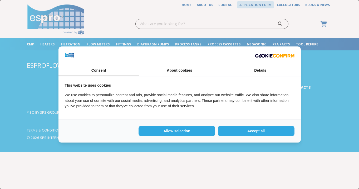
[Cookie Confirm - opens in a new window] (274, 56)
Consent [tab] (98, 70)
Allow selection (177, 131)
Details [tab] (260, 70)
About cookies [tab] (179, 70)
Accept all (256, 131)
